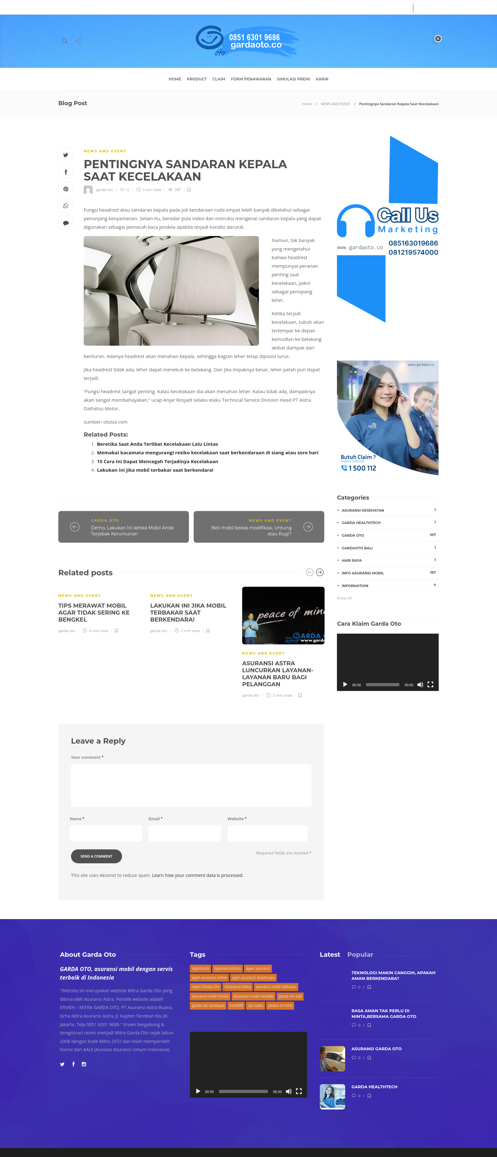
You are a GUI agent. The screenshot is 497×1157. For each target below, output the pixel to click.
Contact (114, 7)
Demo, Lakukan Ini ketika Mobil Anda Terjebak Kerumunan (132, 531)
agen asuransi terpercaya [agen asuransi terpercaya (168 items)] (253, 977)
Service (91, 7)
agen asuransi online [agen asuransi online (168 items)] (209, 977)
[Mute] (420, 684)
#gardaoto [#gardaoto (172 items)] (200, 968)
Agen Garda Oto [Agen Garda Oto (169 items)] (205, 987)
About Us (67, 7)
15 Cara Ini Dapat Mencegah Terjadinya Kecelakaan (157, 461)
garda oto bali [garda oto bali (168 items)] (290, 996)
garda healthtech (390, 522)
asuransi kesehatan (390, 510)
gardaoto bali (390, 547)
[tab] (330, 954)
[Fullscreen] (430, 684)
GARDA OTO (105, 520)
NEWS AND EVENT (335, 103)
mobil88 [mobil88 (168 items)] (236, 1005)
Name (77, 818)
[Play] (345, 684)
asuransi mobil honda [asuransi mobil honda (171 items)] (210, 996)
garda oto (104, 190)
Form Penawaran (251, 79)
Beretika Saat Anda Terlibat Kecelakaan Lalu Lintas (157, 444)
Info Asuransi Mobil (390, 572)
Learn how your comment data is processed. (197, 875)
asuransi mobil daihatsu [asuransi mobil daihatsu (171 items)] (276, 987)
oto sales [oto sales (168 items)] (255, 1005)
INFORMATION (390, 585)
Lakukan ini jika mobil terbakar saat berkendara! (155, 470)
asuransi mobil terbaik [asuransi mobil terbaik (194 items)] (254, 996)
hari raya (390, 560)
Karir (322, 79)
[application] (388, 662)
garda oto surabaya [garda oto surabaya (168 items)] (208, 1005)
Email (156, 818)
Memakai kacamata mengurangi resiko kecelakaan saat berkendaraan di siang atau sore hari (208, 452)
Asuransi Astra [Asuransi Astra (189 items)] (237, 986)
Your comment (87, 757)
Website (237, 818)
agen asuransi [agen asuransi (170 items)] (258, 968)
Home (175, 79)
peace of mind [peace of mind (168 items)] (280, 1005)
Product (197, 79)
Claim (218, 79)
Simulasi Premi (293, 79)
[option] (99, 609)
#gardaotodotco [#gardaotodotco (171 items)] (227, 968)
